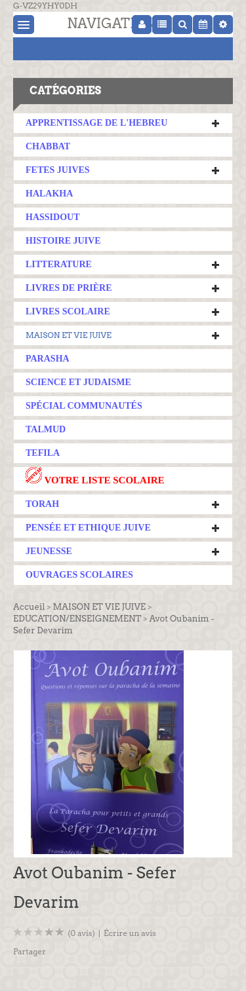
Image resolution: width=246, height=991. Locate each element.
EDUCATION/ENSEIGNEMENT (77, 619)
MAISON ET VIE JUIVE (69, 335)
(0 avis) (81, 933)
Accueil (29, 607)
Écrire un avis (130, 933)
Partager (29, 951)
